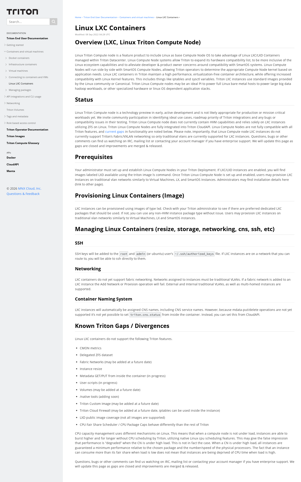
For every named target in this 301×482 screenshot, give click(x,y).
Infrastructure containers (23, 64)
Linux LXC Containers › (168, 17)
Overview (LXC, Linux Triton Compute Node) (138, 42)
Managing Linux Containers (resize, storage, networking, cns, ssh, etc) (175, 229)
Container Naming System (103, 299)
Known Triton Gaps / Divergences (122, 326)
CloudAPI (13, 164)
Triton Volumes (15, 109)
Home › (78, 17)
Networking (13, 103)
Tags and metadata (17, 116)
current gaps (114, 131)
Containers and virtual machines (25, 51)
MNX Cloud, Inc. (29, 188)
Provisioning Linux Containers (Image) (129, 195)
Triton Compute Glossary (23, 143)
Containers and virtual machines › (137, 17)
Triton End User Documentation (27, 38)
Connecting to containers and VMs (28, 77)
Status (84, 99)
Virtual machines (18, 70)
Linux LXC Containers (21, 83)
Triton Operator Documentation (27, 129)
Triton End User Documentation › (101, 17)
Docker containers (19, 58)
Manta (11, 171)
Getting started (15, 45)
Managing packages (20, 90)
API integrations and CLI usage (24, 96)
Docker (11, 157)
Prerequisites (94, 157)
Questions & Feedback (23, 194)
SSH (79, 243)
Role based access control (21, 123)
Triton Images (16, 136)
